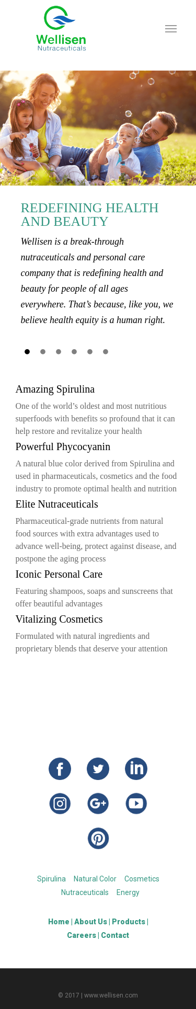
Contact (115, 935)
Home (59, 922)
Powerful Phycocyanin (63, 446)
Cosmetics (141, 879)
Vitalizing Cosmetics (59, 619)
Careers (81, 935)
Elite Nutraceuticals (57, 504)
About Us (90, 922)
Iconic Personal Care (59, 574)
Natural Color (95, 879)
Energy (128, 892)
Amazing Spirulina (55, 389)
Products (128, 922)
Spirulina (51, 879)
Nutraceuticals (85, 892)
